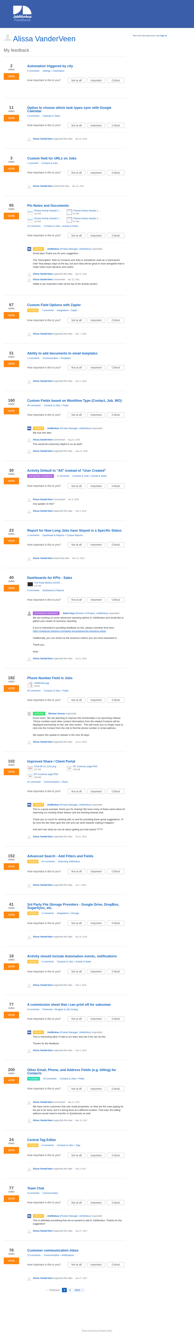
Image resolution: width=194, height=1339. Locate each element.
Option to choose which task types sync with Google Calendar (69, 109)
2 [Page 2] (70, 1290)
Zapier (74, 310)
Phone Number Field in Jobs (50, 678)
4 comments (48, 1145)
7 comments (48, 310)
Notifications (68, 1255)
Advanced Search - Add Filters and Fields (60, 856)
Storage (75, 913)
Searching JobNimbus (69, 861)
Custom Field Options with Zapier (54, 305)
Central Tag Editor (41, 1140)
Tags (78, 1145)
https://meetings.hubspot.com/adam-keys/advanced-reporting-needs (69, 631)
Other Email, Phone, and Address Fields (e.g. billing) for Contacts (71, 1071)
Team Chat (35, 1188)
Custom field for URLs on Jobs (51, 158)
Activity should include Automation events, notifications (72, 956)
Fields (65, 405)
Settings (47, 71)
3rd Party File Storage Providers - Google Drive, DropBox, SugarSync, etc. (73, 906)
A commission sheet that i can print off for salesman (69, 1004)
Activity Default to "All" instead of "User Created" (66, 470)
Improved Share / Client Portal (51, 761)
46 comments (34, 405)
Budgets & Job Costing (66, 1009)
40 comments (34, 690)
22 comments (34, 782)
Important (98, 81)
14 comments (34, 226)
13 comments (34, 1255)
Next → (79, 1290)
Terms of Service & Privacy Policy (97, 1330)
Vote (11, 76)
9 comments (33, 1193)
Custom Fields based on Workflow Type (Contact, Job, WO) (74, 400)
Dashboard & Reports (53, 535)
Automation (58, 71)
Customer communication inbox (53, 1250)
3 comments (48, 961)
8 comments (33, 1009)
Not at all (78, 81)
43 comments (48, 861)
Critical (118, 81)
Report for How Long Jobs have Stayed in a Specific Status (74, 530)
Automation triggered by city (50, 66)
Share (65, 782)
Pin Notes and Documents (48, 205)
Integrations (63, 310)
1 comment (32, 163)
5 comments (63, 476)
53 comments (50, 1078)
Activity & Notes (70, 226)
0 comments (33, 71)
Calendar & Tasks (51, 116)
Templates (66, 358)
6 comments (33, 590)
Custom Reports (75, 535)
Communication (50, 358)
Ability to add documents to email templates (62, 353)
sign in (163, 35)
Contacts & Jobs (49, 163)
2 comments (33, 358)
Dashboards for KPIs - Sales (49, 578)
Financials (48, 1009)
